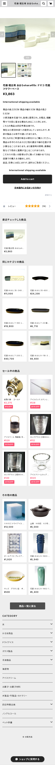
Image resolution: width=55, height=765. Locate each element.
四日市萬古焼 (8, 704)
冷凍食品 (6, 660)
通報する (48, 195)
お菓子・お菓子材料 (11, 687)
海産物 (5, 669)
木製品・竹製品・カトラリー (14, 695)
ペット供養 (7, 722)
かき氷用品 (7, 633)
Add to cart (27, 179)
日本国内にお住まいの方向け (27, 188)
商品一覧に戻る (27, 606)
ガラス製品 (7, 651)
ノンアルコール (9, 713)
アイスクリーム (9, 678)
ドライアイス (8, 642)
